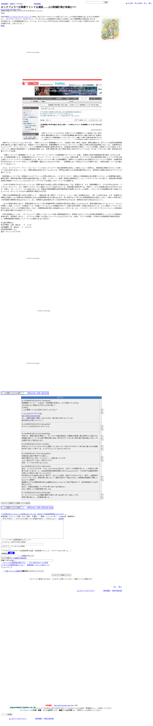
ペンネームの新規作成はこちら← (13, 568)
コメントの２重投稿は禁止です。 (14, 566)
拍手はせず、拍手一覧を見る (37, 393)
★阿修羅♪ (4, 4)
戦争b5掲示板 (117, 594)
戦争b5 (12, 4)
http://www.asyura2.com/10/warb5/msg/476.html (11, 9)
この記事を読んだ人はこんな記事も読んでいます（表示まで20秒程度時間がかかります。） (34, 514)
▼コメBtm (138, 3)
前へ (150, 3)
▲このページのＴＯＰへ (86, 594)
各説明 (61, 518)
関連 (2, 26)
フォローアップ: (7, 571)
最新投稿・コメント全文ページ (38, 568)
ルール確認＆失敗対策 (18, 561)
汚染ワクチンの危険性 (13, 575)
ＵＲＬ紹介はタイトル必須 (38, 566)
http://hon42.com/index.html (31, 416)
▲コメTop (129, 3)
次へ (145, 3)
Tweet (3, 13)
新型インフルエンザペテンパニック (18, 17)
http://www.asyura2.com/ (62, 709)
